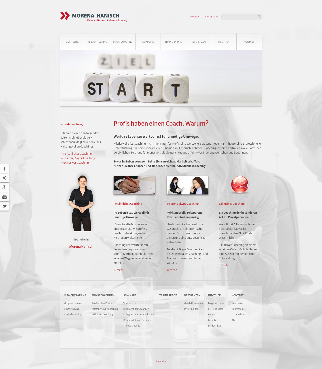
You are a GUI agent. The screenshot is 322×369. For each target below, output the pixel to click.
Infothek (223, 41)
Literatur (212, 320)
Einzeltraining (71, 309)
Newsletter (237, 303)
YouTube (4, 196)
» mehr (118, 270)
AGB (234, 320)
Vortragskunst (130, 303)
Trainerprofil (173, 41)
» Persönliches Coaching (76, 153)
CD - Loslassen (216, 309)
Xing (4, 177)
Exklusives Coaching (102, 314)
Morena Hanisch (81, 247)
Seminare (148, 41)
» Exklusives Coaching (74, 162)
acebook (4, 168)
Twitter (4, 206)
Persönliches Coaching (103, 303)
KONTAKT (195, 16)
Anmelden (161, 361)
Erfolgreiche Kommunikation (138, 314)
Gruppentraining (73, 303)
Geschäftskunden (193, 303)
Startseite (72, 41)
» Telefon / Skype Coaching (77, 158)
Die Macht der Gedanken (136, 309)
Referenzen (199, 41)
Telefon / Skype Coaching (105, 309)
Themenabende (131, 325)
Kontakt (249, 41)
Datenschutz (238, 314)
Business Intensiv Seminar (137, 320)
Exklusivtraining (72, 314)
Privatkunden (191, 309)
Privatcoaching (122, 41)
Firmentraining (97, 41)
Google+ (4, 187)
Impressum (238, 309)
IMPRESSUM (210, 16)
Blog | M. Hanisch (217, 303)
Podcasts (213, 314)
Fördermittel (214, 325)
